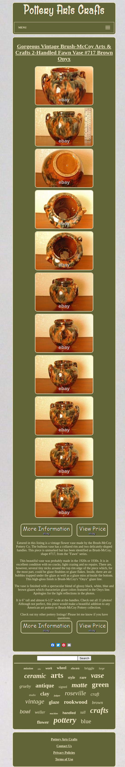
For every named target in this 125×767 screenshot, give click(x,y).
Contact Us (64, 746)
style (71, 677)
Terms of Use (64, 759)
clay (44, 694)
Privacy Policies (64, 752)
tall (83, 712)
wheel (61, 668)
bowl (25, 712)
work (48, 668)
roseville (75, 693)
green (100, 685)
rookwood (75, 702)
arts (57, 675)
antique (45, 685)
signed (63, 687)
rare (83, 677)
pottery (65, 720)
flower (43, 722)
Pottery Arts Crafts (64, 739)
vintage (34, 701)
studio (32, 695)
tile (39, 669)
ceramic (35, 675)
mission (28, 668)
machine (54, 713)
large (102, 668)
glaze (54, 702)
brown (97, 702)
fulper (57, 695)
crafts (99, 710)
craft (95, 694)
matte (79, 685)
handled (69, 713)
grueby (25, 686)
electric (75, 668)
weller (40, 712)
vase (97, 675)
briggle (89, 668)
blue (86, 721)
